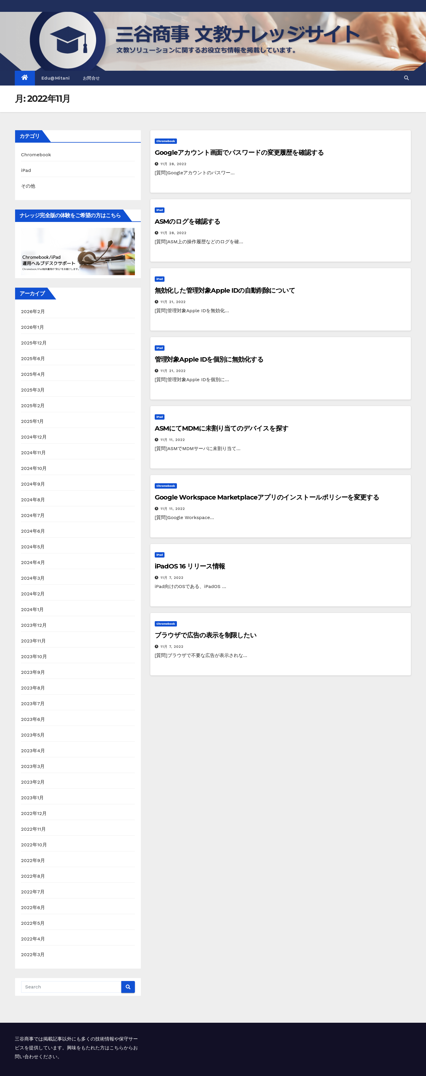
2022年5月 (33, 923)
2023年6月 (33, 719)
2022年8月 (33, 876)
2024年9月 (33, 484)
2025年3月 (33, 390)
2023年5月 (33, 735)
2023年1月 (32, 797)
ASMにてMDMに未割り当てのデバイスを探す (221, 428)
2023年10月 (34, 656)
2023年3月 (33, 766)
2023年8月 (33, 688)
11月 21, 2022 (173, 302)
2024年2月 (33, 594)
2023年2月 (33, 782)
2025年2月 (33, 405)
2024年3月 (33, 578)
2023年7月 (33, 703)
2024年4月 (33, 562)
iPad (26, 170)
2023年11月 (33, 641)
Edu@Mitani (55, 78)
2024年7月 (33, 515)
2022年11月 (33, 829)
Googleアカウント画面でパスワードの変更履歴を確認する (239, 153)
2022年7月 (33, 892)
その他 (28, 186)
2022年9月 (33, 860)
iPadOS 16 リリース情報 (190, 566)
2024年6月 (33, 531)
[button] (406, 78)
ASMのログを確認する (187, 221)
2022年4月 (33, 939)
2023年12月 (34, 625)
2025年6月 (33, 358)
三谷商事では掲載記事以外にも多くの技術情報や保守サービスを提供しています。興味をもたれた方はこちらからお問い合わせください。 (76, 1047)
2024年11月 (33, 452)
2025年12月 (34, 343)
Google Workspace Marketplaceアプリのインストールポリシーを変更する (267, 497)
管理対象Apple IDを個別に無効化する (209, 359)
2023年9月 (33, 672)
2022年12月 (34, 813)
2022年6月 (33, 907)
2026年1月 (32, 327)
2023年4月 (33, 750)
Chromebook (36, 154)
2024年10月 (34, 468)
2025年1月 (32, 421)
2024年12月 (34, 437)
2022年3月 (33, 954)
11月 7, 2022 (172, 578)
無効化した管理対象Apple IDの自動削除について (225, 290)
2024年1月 (32, 609)
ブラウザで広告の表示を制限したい (205, 635)
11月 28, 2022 (174, 164)
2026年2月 (33, 311)
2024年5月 (33, 547)
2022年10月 (34, 845)
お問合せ (91, 78)
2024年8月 (33, 499)
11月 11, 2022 (173, 440)
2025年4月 (33, 374)
